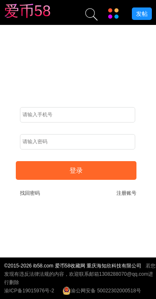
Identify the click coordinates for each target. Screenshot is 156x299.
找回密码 (30, 193)
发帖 (142, 13)
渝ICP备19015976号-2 (29, 291)
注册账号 (126, 193)
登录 (76, 170)
